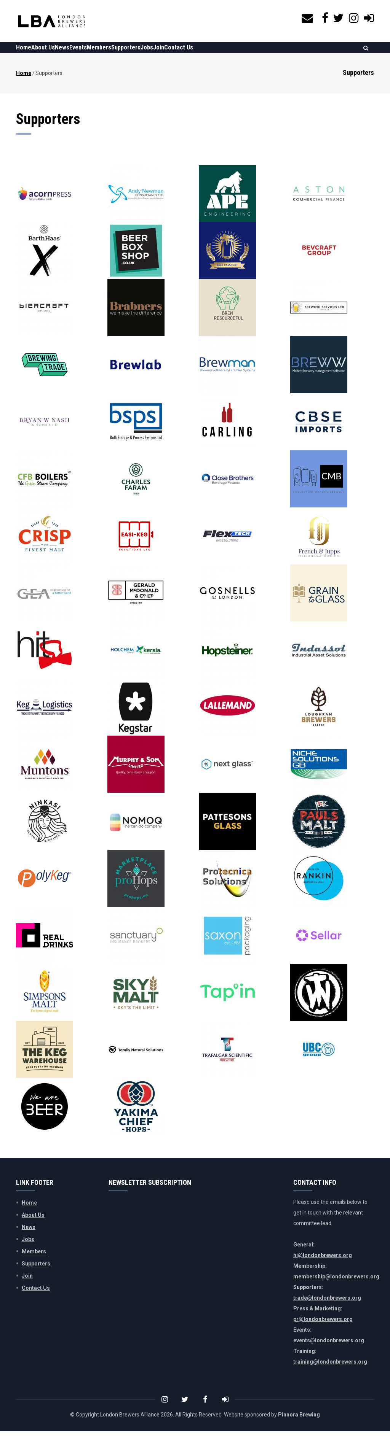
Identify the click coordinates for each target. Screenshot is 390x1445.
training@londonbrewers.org (330, 1375)
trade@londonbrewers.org (327, 1311)
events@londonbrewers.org (328, 1354)
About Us (54, 54)
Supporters (167, 54)
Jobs (196, 54)
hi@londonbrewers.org (322, 1269)
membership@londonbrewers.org (336, 1290)
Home (27, 54)
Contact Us (243, 54)
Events (104, 54)
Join (215, 54)
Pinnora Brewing (299, 1428)
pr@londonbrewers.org (323, 1333)
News (81, 54)
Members (133, 54)
